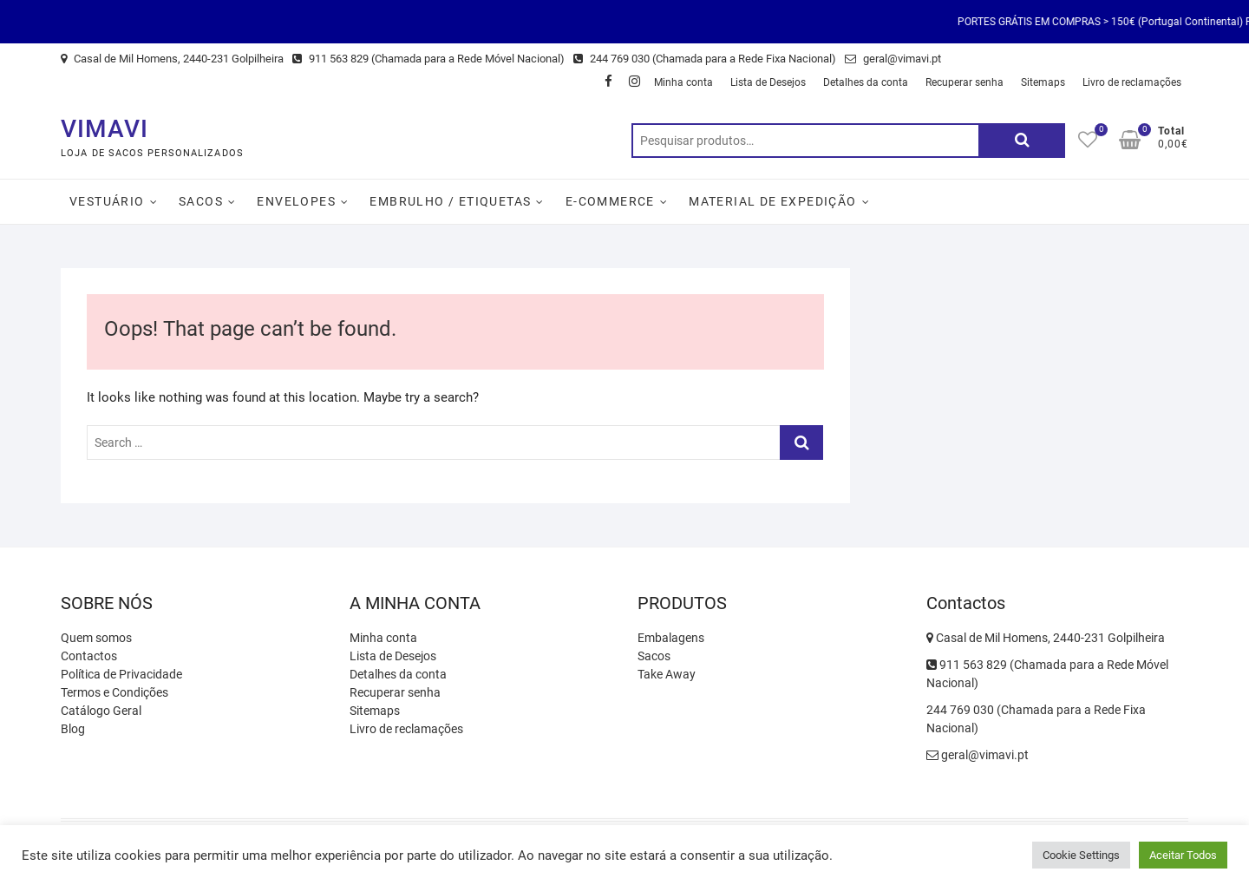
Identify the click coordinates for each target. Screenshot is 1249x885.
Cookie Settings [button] (1081, 855)
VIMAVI (104, 129)
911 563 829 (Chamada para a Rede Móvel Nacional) (428, 58)
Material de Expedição (772, 201)
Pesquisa (1021, 140)
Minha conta (683, 82)
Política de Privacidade (121, 674)
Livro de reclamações (1131, 82)
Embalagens (671, 638)
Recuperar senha (964, 82)
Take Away (667, 674)
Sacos (201, 201)
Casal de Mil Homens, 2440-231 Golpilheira (172, 58)
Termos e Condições (114, 692)
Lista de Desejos (768, 82)
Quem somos (96, 638)
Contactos (89, 656)
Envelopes (296, 201)
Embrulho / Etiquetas (450, 201)
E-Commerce (610, 201)
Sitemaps (1043, 82)
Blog (73, 729)
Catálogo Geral (101, 711)
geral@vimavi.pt (893, 58)
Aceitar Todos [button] (1183, 855)
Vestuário (107, 201)
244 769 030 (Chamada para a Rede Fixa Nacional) (704, 58)
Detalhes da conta (865, 82)
